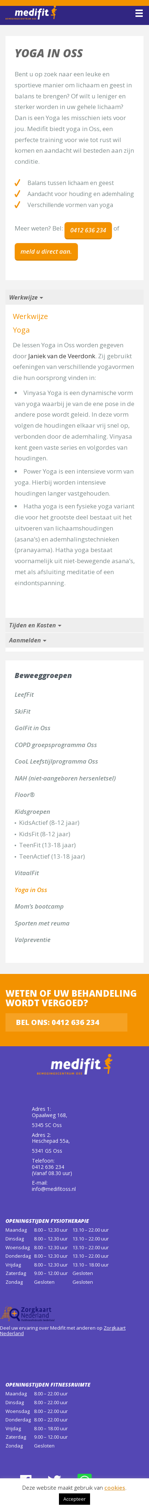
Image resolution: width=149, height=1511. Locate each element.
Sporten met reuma (42, 923)
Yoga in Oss (31, 889)
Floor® (25, 794)
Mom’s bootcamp (39, 906)
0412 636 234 (88, 230)
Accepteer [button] (74, 1499)
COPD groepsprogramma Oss (56, 744)
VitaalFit (27, 873)
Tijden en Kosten (32, 625)
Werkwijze (23, 297)
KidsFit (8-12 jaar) (44, 834)
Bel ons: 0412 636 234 (57, 1022)
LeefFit (24, 694)
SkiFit (22, 711)
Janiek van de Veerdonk (61, 356)
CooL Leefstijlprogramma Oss (56, 761)
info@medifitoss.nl (54, 1188)
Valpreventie (33, 939)
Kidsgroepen (32, 811)
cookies (114, 1487)
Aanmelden (25, 640)
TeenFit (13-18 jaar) (47, 845)
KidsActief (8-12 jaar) (49, 822)
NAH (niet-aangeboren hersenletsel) (65, 778)
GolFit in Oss (33, 728)
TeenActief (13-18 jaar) (52, 856)
